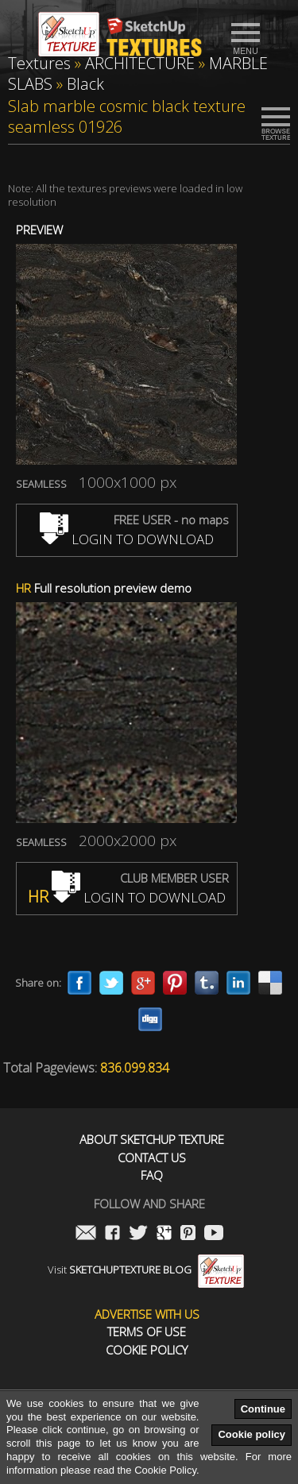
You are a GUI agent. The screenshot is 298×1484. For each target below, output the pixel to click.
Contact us (152, 1157)
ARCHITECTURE (140, 63)
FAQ (152, 1175)
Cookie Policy (147, 1350)
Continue (263, 1409)
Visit (146, 1269)
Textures (39, 63)
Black (85, 84)
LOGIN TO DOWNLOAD (127, 539)
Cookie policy (251, 1434)
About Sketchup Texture (151, 1139)
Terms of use (146, 1331)
